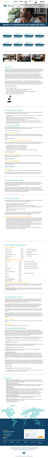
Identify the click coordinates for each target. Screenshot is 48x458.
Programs (41, 4)
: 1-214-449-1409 (6, 1)
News (31, 4)
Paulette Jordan (11, 172)
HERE (17, 383)
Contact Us (41, 6)
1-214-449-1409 (8, 434)
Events (26, 4)
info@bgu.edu (8, 435)
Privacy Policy (31, 456)
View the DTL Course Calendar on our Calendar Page (13, 130)
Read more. (11, 386)
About (22, 4)
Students (35, 4)
